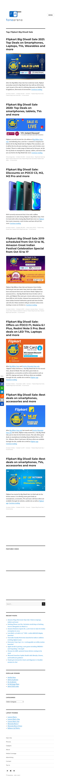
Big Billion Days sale (16, 430)
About (8, 749)
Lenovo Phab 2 (12, 717)
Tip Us (8, 765)
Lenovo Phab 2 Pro (13, 721)
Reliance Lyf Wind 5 (14, 728)
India (27, 227)
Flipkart (41, 219)
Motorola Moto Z (13, 724)
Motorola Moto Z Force (15, 726)
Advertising (9, 757)
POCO (34, 227)
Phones (8, 742)
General (28, 93)
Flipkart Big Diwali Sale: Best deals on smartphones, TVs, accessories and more (25, 462)
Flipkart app (34, 377)
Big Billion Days (14, 366)
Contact (8, 761)
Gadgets (8, 745)
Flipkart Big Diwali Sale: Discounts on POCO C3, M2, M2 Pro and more (25, 173)
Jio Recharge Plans (13, 684)
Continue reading (36, 89)
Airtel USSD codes (13, 686)
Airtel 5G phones (13, 679)
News (32, 157)
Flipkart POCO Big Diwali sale (20, 229)
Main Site (9, 738)
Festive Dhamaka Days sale (30, 366)
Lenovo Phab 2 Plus (14, 719)
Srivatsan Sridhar (10, 93)
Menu (50, 15)
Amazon (28, 309)
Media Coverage (11, 753)
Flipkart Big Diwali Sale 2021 (13, 95)
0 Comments (25, 95)
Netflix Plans (12, 677)
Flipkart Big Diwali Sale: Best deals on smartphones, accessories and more (25, 398)
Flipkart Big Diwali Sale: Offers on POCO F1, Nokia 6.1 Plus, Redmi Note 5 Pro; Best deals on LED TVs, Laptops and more (25, 328)
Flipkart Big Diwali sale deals (29, 158)
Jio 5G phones (12, 682)
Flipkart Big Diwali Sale (37, 93)
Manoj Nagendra (10, 157)
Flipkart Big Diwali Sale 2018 (13, 385)
